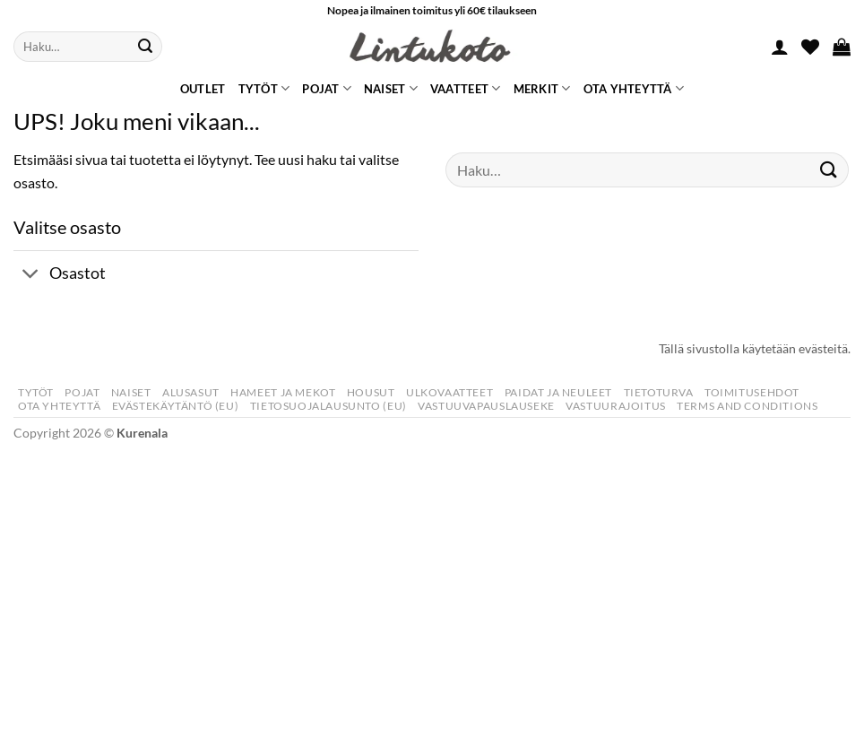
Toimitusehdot (751, 392)
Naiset (391, 88)
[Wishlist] (810, 46)
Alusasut (191, 392)
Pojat (326, 88)
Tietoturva (659, 392)
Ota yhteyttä (634, 88)
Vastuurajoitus (616, 405)
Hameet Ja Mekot (282, 392)
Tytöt (264, 88)
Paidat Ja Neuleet (558, 392)
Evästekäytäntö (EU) (175, 405)
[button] (780, 46)
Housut (371, 392)
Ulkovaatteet (449, 392)
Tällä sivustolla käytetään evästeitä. (755, 348)
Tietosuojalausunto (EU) (328, 405)
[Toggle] (30, 275)
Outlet (203, 89)
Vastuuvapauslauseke (486, 405)
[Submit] (145, 46)
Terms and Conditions (747, 405)
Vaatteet (465, 88)
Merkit (542, 88)
